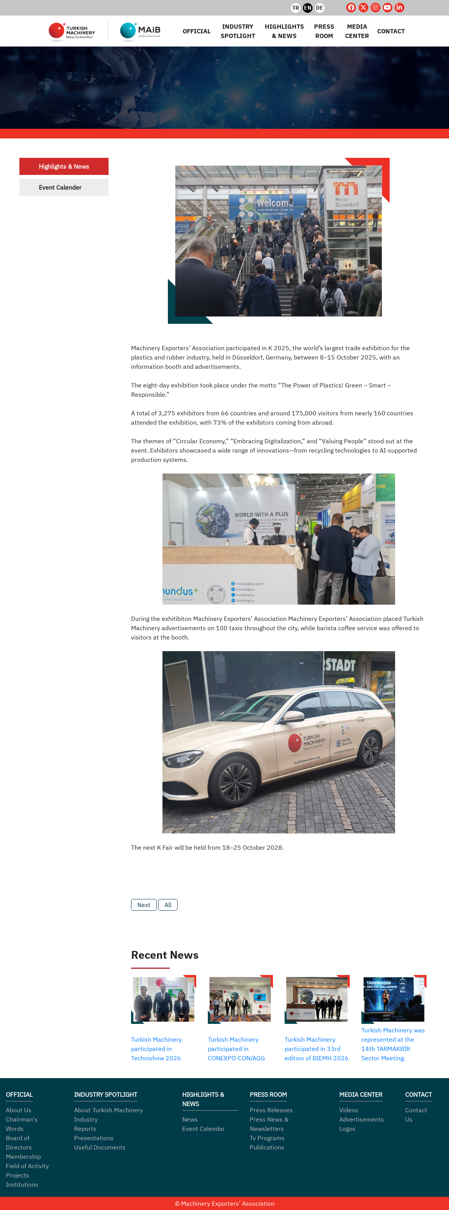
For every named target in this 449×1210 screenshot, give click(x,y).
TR (296, 7)
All (167, 905)
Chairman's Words (22, 1123)
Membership (23, 1156)
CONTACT (391, 31)
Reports (85, 1128)
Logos (347, 1128)
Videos (348, 1110)
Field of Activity (27, 1166)
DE (320, 7)
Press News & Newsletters (269, 1123)
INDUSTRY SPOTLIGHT (238, 31)
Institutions (22, 1184)
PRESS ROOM (324, 31)
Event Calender (60, 187)
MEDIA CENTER (357, 31)
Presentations (94, 1138)
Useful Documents (100, 1147)
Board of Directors (19, 1142)
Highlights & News (64, 166)
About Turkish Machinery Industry (108, 1114)
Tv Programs (267, 1138)
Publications (267, 1147)
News (190, 1119)
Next (143, 905)
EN (308, 7)
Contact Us (416, 1114)
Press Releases (271, 1110)
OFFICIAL (197, 31)
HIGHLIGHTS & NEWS (284, 31)
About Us (18, 1110)
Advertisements (361, 1119)
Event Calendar (203, 1128)
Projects (17, 1175)
